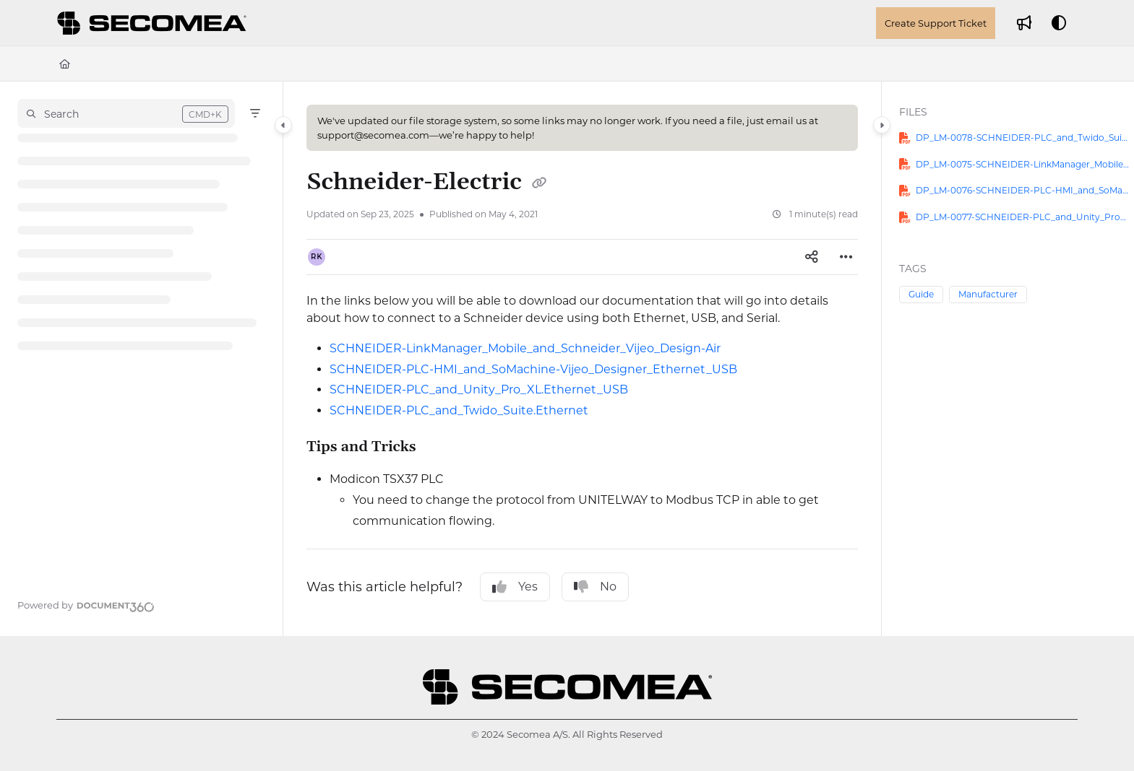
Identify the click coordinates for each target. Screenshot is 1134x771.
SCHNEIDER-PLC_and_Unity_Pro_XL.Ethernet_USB (479, 389)
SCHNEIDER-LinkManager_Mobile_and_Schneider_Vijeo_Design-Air (525, 348)
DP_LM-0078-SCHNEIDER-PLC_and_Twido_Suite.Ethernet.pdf (1022, 137)
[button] (126, 113)
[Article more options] (846, 257)
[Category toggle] (283, 125)
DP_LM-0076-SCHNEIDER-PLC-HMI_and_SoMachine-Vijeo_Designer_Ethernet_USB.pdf (1022, 190)
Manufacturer (988, 294)
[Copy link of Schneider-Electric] (539, 183)
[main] (582, 359)
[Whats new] (1024, 23)
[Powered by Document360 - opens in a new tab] (86, 605)
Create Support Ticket (936, 23)
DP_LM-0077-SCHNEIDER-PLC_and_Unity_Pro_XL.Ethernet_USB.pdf (1022, 217)
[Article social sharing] (811, 257)
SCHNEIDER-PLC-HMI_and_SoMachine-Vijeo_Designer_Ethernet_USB (533, 369)
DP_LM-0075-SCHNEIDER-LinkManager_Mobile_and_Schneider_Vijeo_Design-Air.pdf (1022, 164)
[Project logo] (154, 23)
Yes (515, 587)
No (595, 587)
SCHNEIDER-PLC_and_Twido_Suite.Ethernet (459, 410)
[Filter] (255, 113)
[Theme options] (1058, 23)
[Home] (64, 63)
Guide (921, 294)
